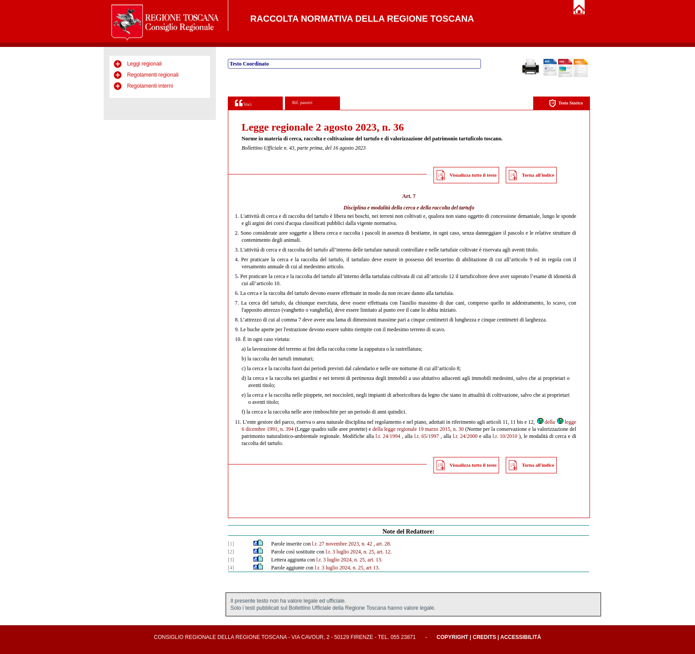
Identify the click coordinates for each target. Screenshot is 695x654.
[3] (231, 560)
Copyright (452, 637)
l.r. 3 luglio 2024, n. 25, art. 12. (358, 552)
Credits (484, 637)
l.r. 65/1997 (426, 436)
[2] (231, 552)
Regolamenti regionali (153, 75)
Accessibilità (520, 637)
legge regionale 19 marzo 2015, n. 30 (424, 429)
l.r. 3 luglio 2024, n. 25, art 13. (347, 568)
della (545, 422)
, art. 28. (382, 544)
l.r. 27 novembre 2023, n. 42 (342, 544)
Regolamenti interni (150, 86)
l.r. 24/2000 (465, 436)
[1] (231, 544)
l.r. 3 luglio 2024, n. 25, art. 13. (349, 560)
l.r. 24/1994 (387, 436)
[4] (231, 568)
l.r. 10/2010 (504, 436)
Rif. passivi (302, 102)
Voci (243, 103)
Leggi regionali (144, 64)
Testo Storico (566, 103)
